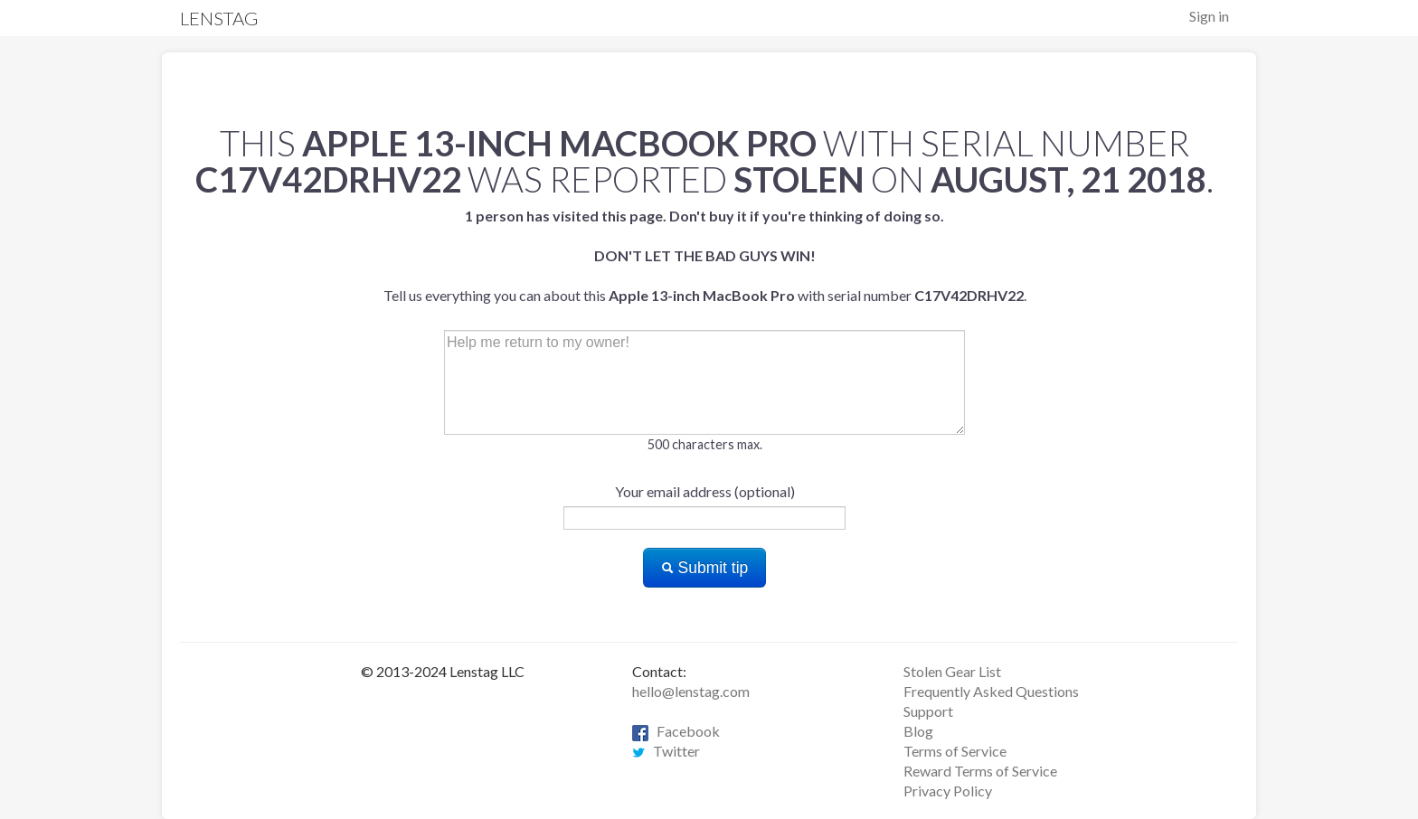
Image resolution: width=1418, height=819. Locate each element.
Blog (918, 730)
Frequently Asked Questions (991, 691)
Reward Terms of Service (980, 770)
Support (928, 711)
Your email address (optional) (705, 491)
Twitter (666, 750)
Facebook (676, 730)
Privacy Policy (947, 790)
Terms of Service (955, 750)
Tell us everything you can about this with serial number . (704, 255)
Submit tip (705, 568)
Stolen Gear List (952, 671)
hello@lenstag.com (691, 691)
